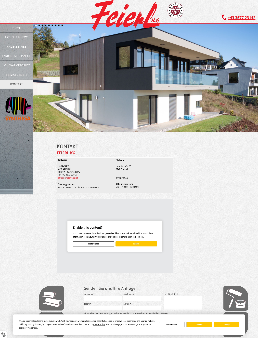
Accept (226, 325)
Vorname (89, 294)
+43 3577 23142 (241, 17)
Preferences (171, 325)
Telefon (87, 303)
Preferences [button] (32, 328)
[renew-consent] (3, 334)
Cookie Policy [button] (99, 324)
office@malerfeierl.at (68, 177)
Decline (199, 325)
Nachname (129, 294)
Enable (136, 244)
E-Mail (127, 303)
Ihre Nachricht (171, 294)
